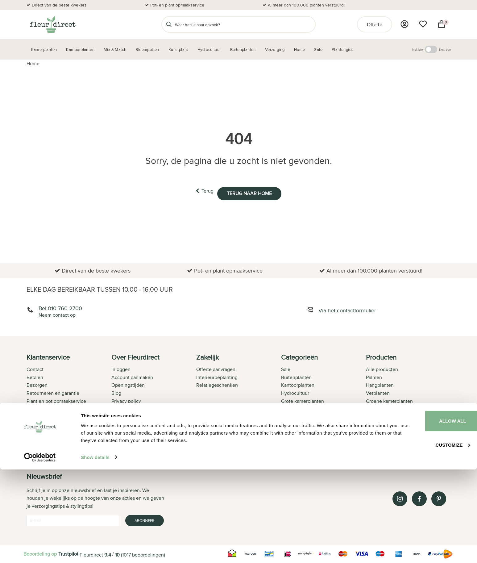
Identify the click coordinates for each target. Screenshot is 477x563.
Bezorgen (37, 384)
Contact (35, 368)
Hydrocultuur (295, 392)
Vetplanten (378, 392)
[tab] (69, 402)
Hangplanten (380, 384)
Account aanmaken (132, 376)
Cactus (373, 431)
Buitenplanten (296, 376)
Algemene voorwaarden (137, 407)
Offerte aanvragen (215, 368)
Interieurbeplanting (217, 376)
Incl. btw (417, 49)
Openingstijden (128, 384)
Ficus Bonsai (379, 447)
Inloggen (121, 368)
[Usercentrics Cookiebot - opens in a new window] (40, 551)
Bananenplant (381, 407)
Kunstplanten (295, 431)
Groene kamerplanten (389, 400)
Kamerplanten (296, 423)
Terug (199, 190)
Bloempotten (295, 415)
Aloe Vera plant (382, 415)
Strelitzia (375, 439)
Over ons (36, 415)
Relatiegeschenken (217, 384)
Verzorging (293, 407)
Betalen (35, 376)
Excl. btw (445, 49)
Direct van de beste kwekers (59, 5)
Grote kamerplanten (302, 400)
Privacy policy (126, 400)
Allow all (425, 514)
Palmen (374, 376)
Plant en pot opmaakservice (56, 400)
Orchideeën (379, 423)
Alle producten (382, 368)
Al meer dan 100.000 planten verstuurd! (306, 5)
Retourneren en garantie (53, 392)
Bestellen (37, 407)
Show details (95, 550)
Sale (285, 368)
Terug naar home (254, 190)
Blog (116, 392)
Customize (426, 536)
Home (33, 63)
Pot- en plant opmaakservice (177, 5)
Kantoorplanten (297, 384)
